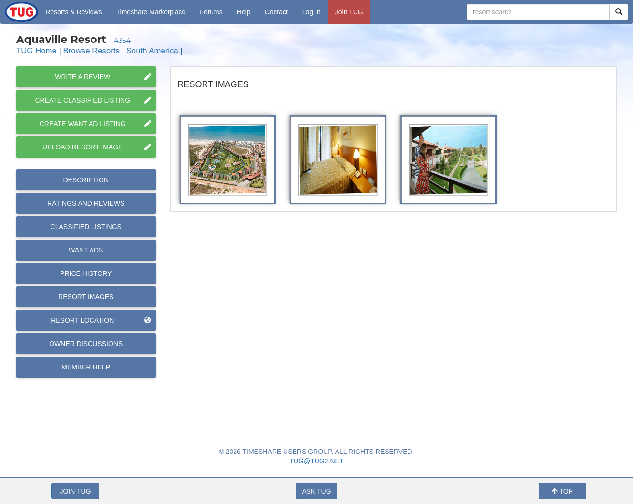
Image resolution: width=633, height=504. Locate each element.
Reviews (85, 203)
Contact (276, 12)
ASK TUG (316, 491)
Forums (211, 12)
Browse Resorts (91, 50)
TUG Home (36, 50)
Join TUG (349, 12)
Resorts (73, 12)
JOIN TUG (75, 491)
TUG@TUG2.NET (317, 461)
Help (244, 12)
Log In (311, 12)
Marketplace (151, 12)
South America (152, 50)
